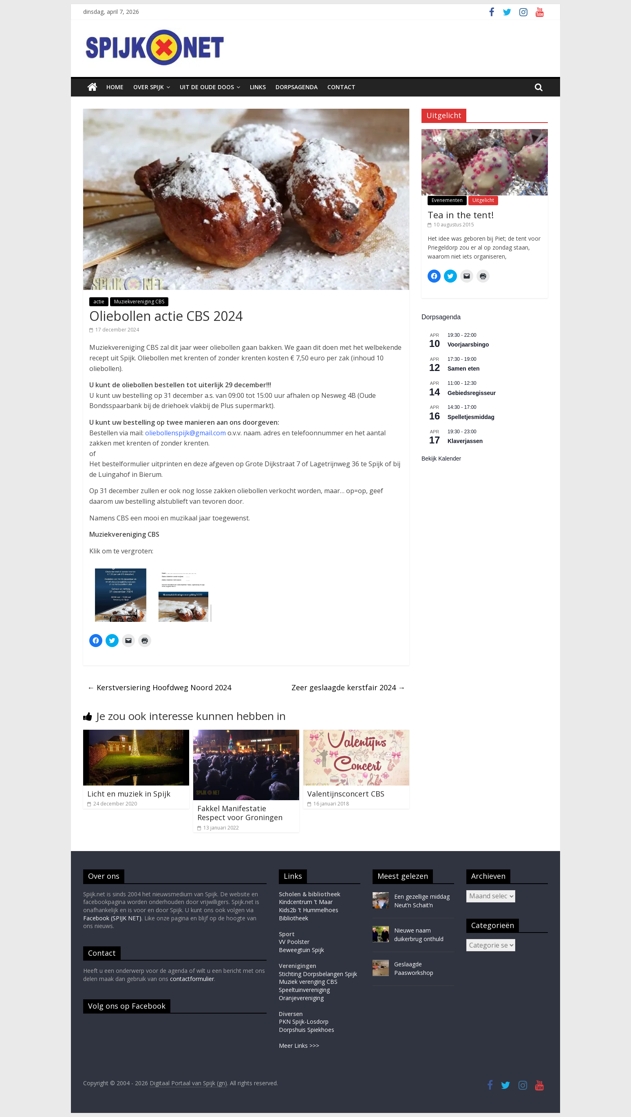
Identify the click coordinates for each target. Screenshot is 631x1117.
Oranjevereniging (301, 998)
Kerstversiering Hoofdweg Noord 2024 (159, 687)
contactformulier (192, 979)
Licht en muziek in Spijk (128, 794)
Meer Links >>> (299, 1045)
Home (115, 87)
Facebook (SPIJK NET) (112, 918)
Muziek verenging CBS (308, 981)
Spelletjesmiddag (471, 417)
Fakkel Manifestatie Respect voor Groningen (239, 812)
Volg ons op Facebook (126, 1006)
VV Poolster (294, 942)
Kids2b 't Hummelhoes (308, 910)
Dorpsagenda (297, 87)
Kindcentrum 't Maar (306, 902)
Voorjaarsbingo (468, 344)
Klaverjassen (465, 441)
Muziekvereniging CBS (139, 301)
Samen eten (464, 368)
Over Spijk (148, 87)
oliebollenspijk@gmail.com (185, 432)
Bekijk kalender (441, 458)
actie (98, 301)
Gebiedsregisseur (472, 393)
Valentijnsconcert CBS (345, 794)
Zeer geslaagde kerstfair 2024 (348, 687)
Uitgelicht (483, 200)
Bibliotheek (293, 918)
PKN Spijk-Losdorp (304, 1021)
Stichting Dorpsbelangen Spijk (318, 974)
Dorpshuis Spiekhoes (306, 1030)
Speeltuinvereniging (304, 990)
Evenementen (447, 200)
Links (258, 87)
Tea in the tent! (461, 214)
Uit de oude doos (207, 87)
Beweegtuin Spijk (301, 950)
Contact (341, 87)
